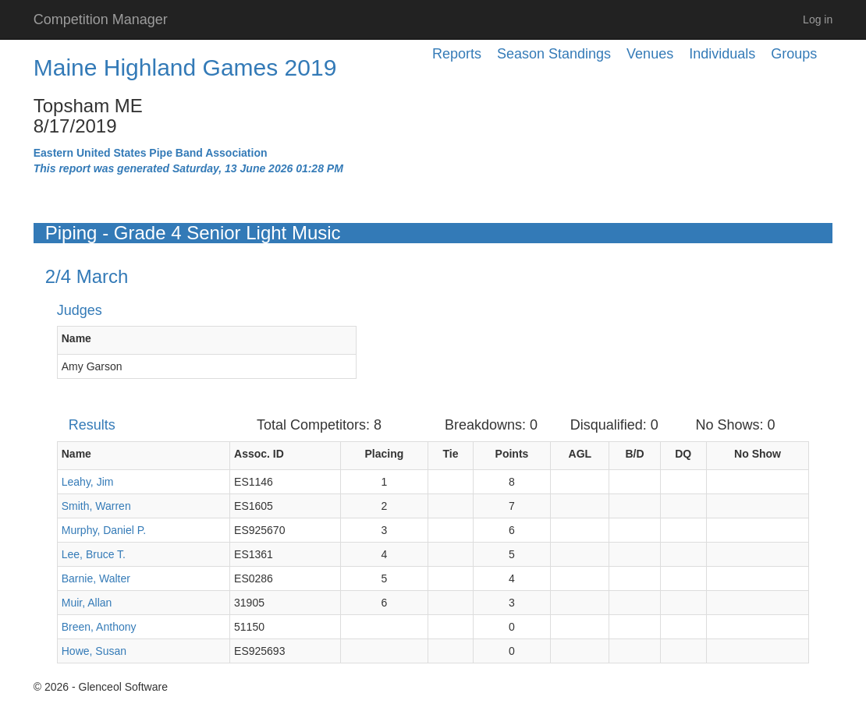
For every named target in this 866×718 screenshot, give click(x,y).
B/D (634, 453)
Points (512, 453)
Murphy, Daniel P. (104, 530)
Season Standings (554, 54)
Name (76, 338)
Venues (649, 54)
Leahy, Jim (88, 482)
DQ (683, 453)
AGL (580, 453)
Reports (456, 54)
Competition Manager (101, 19)
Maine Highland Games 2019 (185, 67)
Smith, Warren (96, 506)
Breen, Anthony (99, 627)
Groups (794, 54)
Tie (450, 453)
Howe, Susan (94, 651)
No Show (757, 453)
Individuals (722, 54)
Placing (384, 453)
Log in (817, 19)
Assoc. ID (259, 453)
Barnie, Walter (96, 578)
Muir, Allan (87, 602)
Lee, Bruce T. (94, 554)
